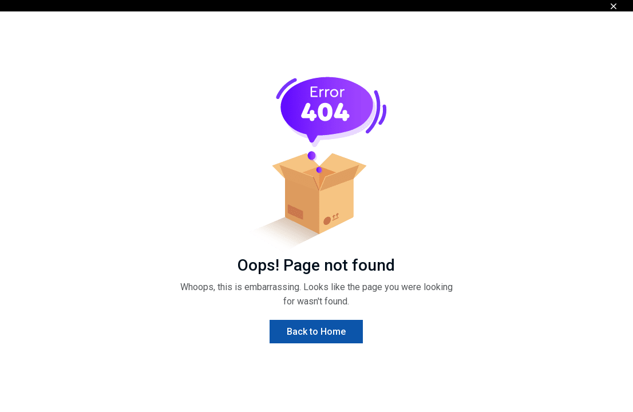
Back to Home (316, 331)
